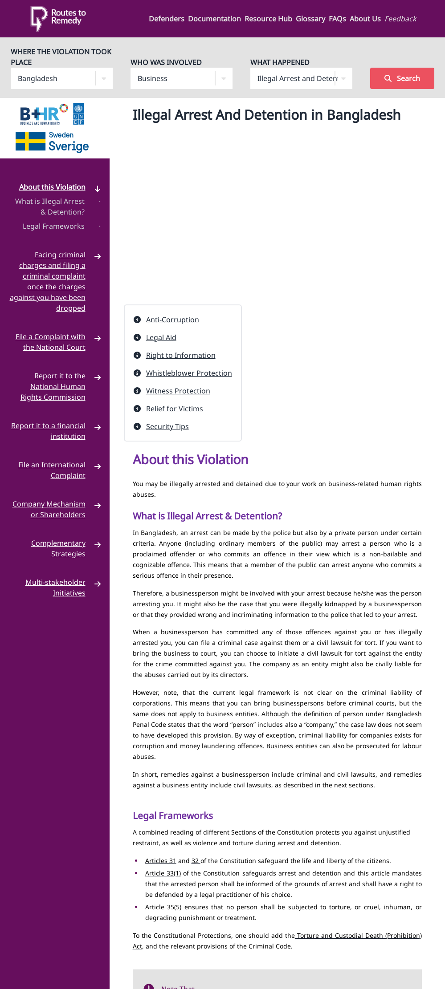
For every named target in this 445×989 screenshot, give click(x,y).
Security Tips (167, 426)
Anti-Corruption (172, 319)
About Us (365, 19)
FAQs (337, 19)
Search (402, 78)
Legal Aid (161, 337)
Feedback (400, 19)
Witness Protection (178, 391)
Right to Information (181, 355)
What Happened (280, 62)
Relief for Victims (174, 408)
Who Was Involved (166, 62)
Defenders (166, 19)
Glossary (310, 19)
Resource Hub (268, 19)
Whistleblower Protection (189, 373)
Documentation (214, 19)
